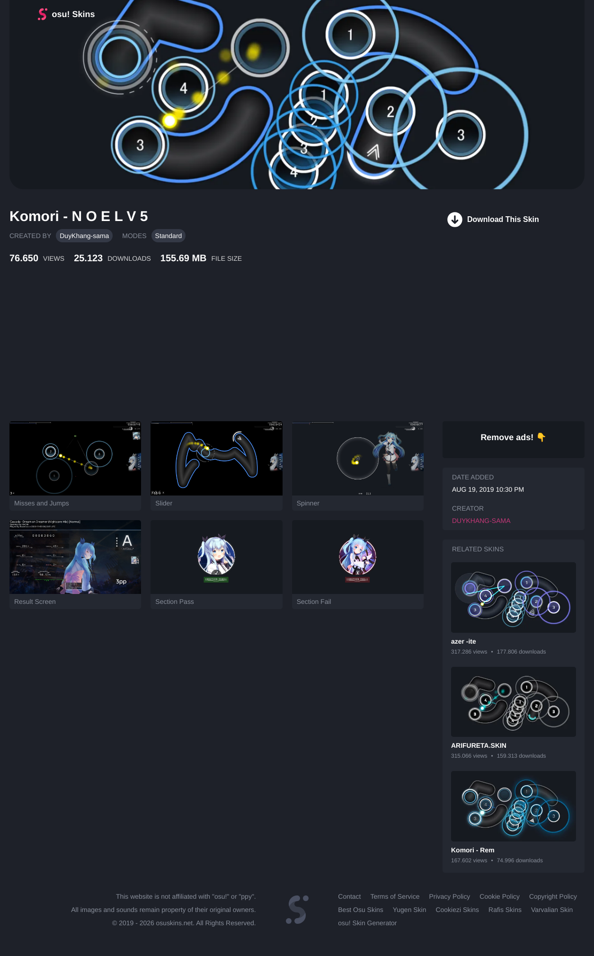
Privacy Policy (449, 896)
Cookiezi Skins (457, 909)
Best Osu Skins (360, 909)
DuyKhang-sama (84, 235)
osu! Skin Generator (367, 923)
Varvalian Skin (552, 909)
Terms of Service (394, 896)
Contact (349, 896)
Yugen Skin (409, 909)
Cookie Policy (499, 896)
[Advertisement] (229, 352)
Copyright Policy (553, 896)
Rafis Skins (505, 909)
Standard (168, 235)
